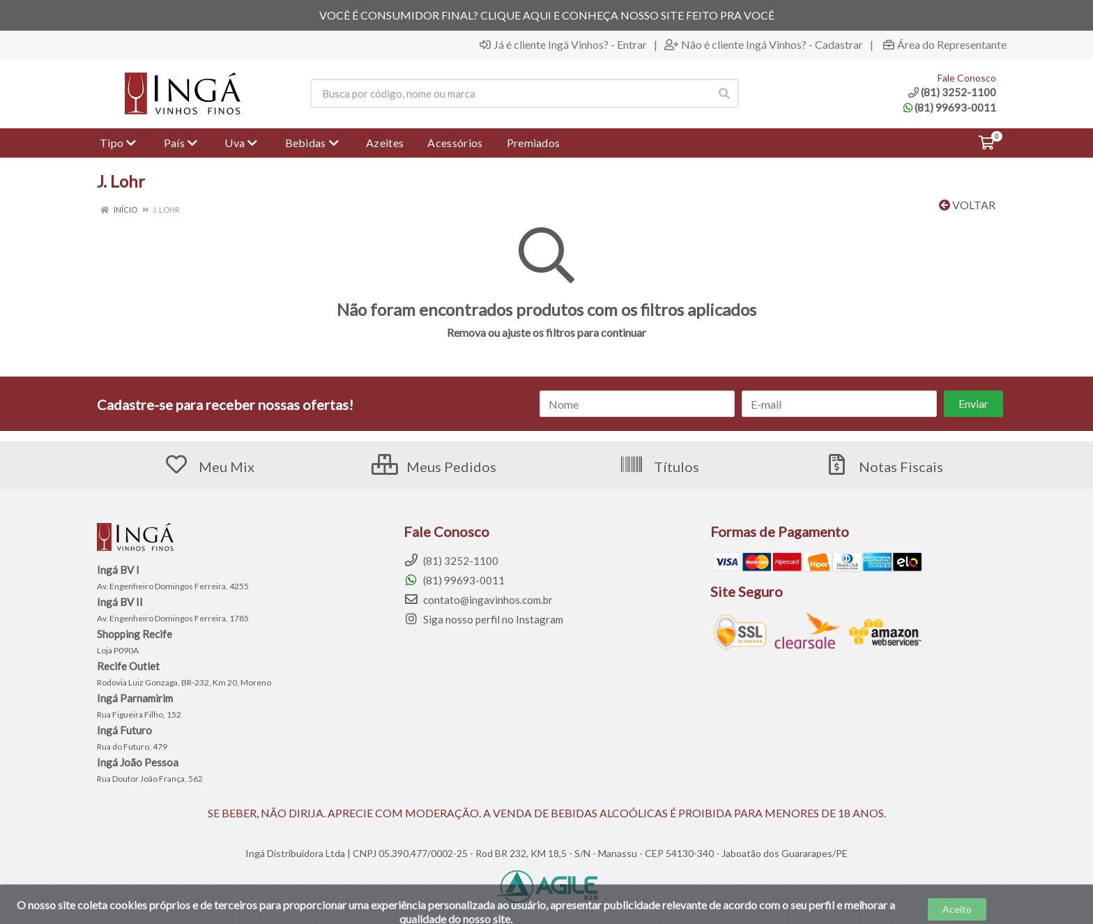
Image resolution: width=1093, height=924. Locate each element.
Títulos (659, 466)
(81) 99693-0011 (949, 107)
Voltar (967, 204)
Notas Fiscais (883, 466)
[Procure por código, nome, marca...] (510, 93)
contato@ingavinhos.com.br (478, 599)
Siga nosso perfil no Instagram (483, 619)
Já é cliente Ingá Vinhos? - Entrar (563, 44)
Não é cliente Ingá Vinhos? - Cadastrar (763, 44)
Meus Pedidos (434, 466)
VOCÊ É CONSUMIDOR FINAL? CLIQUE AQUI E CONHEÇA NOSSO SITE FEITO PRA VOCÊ (546, 15)
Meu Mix (209, 466)
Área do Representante (945, 44)
